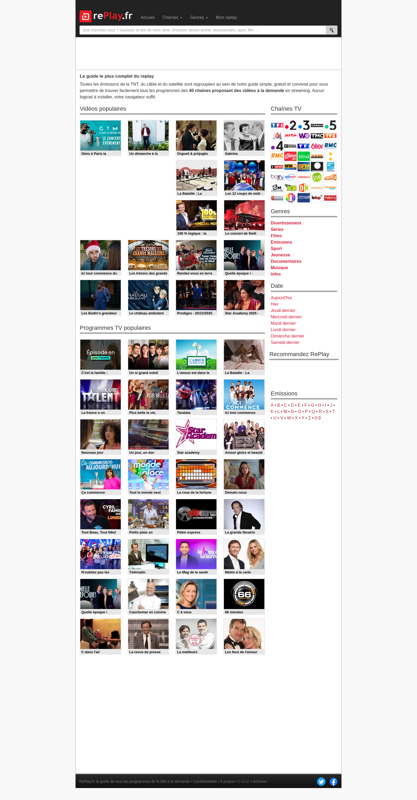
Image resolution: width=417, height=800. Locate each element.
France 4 (277, 146)
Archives (260, 781)
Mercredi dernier (286, 317)
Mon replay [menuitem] (226, 17)
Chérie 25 (290, 156)
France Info (330, 156)
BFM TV (290, 167)
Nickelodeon (317, 187)
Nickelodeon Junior (330, 187)
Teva (303, 156)
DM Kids (303, 187)
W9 (303, 135)
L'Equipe (303, 177)
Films (276, 236)
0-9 (318, 418)
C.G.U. (243, 781)
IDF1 (290, 198)
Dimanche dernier (287, 336)
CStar (290, 146)
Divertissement (286, 223)
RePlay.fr (86, 781)
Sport (276, 248)
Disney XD (290, 187)
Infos (276, 274)
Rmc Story (277, 156)
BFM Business (303, 167)
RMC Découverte (330, 146)
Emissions (281, 242)
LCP (303, 198)
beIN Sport (277, 177)
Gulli (317, 177)
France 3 (303, 125)
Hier (274, 304)
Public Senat (330, 198)
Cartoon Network (277, 187)
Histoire (277, 198)
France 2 (290, 125)
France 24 (330, 167)
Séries (277, 229)
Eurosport (290, 177)
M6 (277, 135)
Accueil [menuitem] (148, 17)
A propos (227, 781)
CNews (277, 167)
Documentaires (286, 261)
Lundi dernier (283, 329)
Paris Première (317, 156)
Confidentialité (205, 781)
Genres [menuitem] (199, 17)
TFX (330, 135)
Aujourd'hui (281, 297)
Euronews (317, 167)
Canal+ (317, 125)
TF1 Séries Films (303, 146)
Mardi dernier (283, 323)
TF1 (277, 125)
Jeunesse (280, 255)
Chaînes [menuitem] (172, 17)
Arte (290, 135)
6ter (317, 146)
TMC (317, 135)
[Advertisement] (208, 53)
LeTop (317, 198)
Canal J (330, 177)
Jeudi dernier (283, 310)
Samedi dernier (285, 342)
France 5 (330, 125)
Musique (279, 267)
